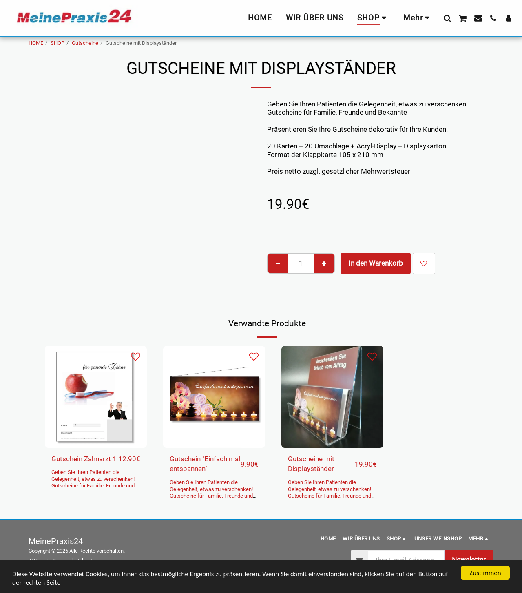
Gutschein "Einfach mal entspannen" (205, 464)
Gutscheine (85, 43)
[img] (96, 397)
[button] (447, 18)
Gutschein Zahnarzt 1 (84, 459)
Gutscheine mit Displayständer (311, 464)
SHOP (57, 43)
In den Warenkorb (376, 263)
